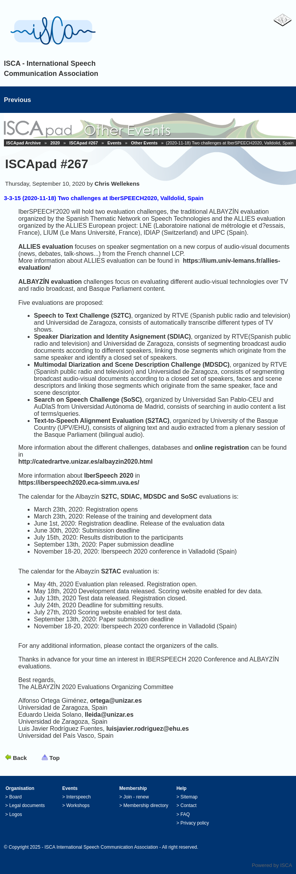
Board (15, 797)
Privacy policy (194, 823)
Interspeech (78, 797)
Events (114, 143)
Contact (188, 805)
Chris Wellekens (117, 183)
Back (20, 757)
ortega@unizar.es (116, 700)
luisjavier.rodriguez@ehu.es (147, 728)
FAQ (185, 814)
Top (54, 757)
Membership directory (145, 805)
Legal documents (27, 805)
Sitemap (188, 797)
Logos (15, 814)
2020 (55, 143)
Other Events (144, 143)
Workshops (78, 805)
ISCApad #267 (83, 143)
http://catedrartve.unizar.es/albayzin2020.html (85, 461)
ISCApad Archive (23, 143)
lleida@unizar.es (109, 714)
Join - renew (136, 797)
